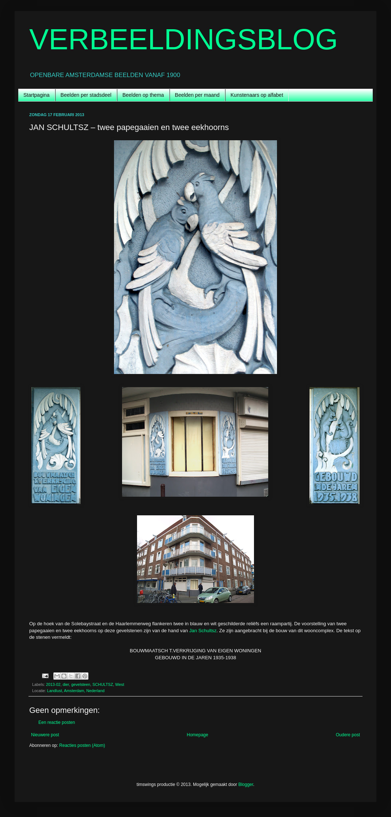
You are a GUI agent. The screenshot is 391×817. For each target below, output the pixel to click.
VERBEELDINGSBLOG (183, 39)
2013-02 (53, 684)
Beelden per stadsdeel (86, 95)
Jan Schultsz (203, 630)
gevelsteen (80, 684)
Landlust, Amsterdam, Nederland (76, 690)
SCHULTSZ (102, 684)
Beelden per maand (197, 95)
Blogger (245, 784)
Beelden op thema (143, 95)
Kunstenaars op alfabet (257, 95)
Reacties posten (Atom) (82, 745)
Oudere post (348, 734)
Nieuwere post (45, 734)
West (119, 684)
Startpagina (36, 95)
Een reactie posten (56, 722)
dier (65, 684)
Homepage (197, 734)
